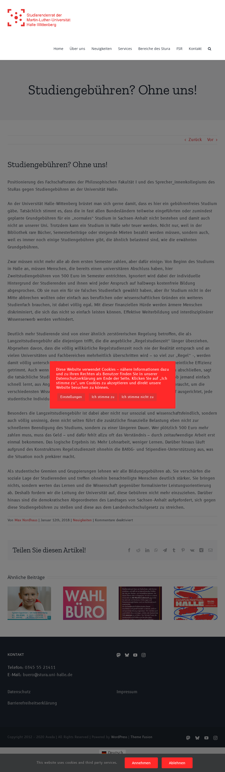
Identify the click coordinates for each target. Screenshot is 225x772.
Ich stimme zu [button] (103, 397)
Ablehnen (177, 762)
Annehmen (141, 762)
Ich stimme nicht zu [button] (138, 397)
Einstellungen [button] (71, 397)
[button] (209, 48)
